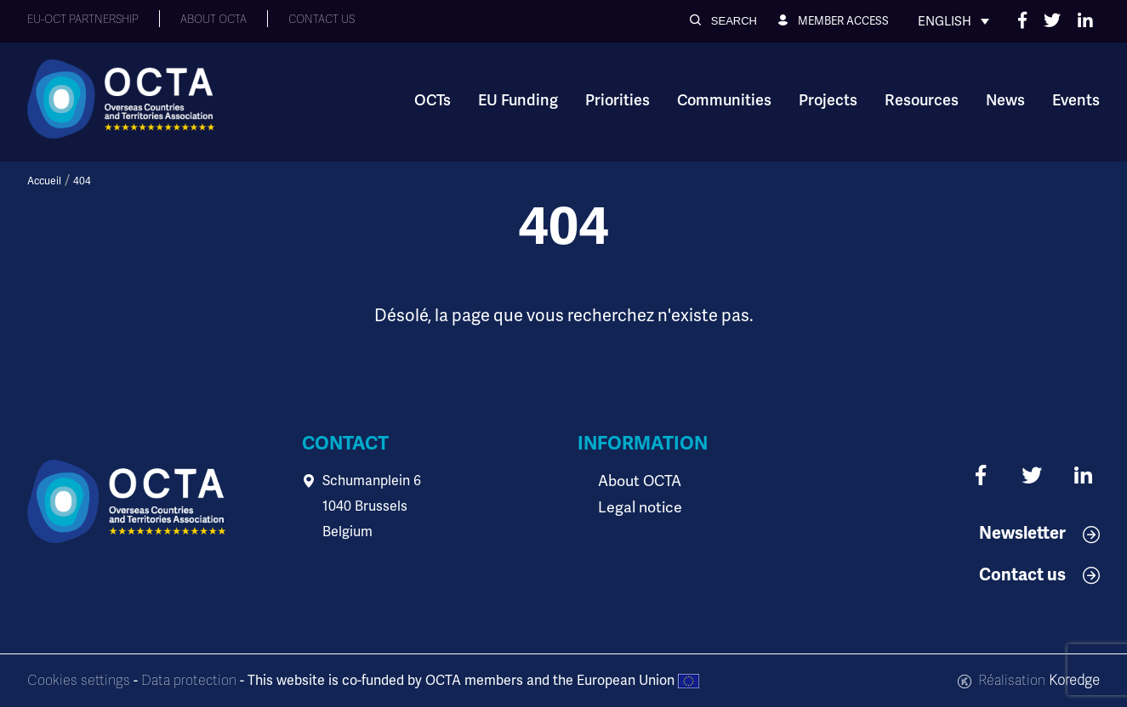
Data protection (188, 680)
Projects (828, 100)
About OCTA (636, 480)
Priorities (617, 100)
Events (1076, 100)
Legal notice (636, 506)
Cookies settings (78, 680)
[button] (723, 20)
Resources (922, 100)
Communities (724, 100)
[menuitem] (953, 21)
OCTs (432, 100)
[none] (953, 21)
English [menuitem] (944, 21)
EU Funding (518, 100)
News (1005, 100)
